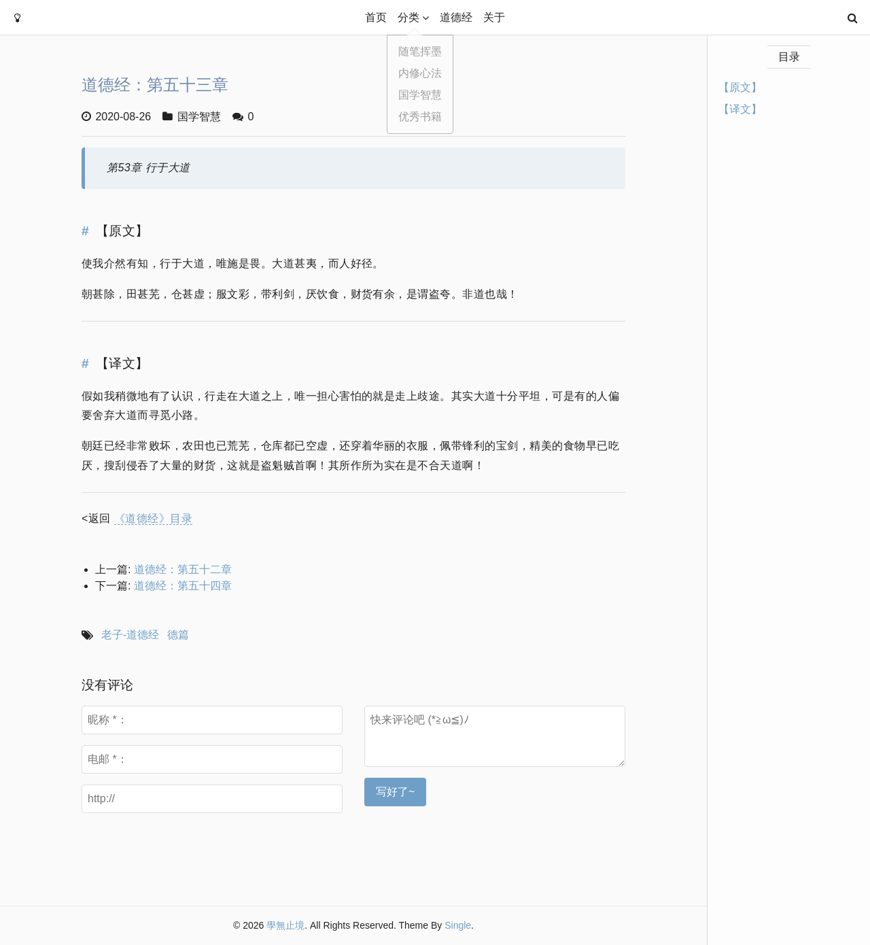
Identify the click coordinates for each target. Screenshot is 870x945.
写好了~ (395, 791)
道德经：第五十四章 (183, 585)
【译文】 (740, 109)
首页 (376, 17)
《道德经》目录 (153, 518)
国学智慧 (199, 116)
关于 (494, 17)
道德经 (456, 17)
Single (458, 925)
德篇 (178, 634)
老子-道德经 (130, 634)
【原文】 (740, 87)
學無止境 (285, 925)
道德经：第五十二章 (183, 569)
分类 (408, 17)
